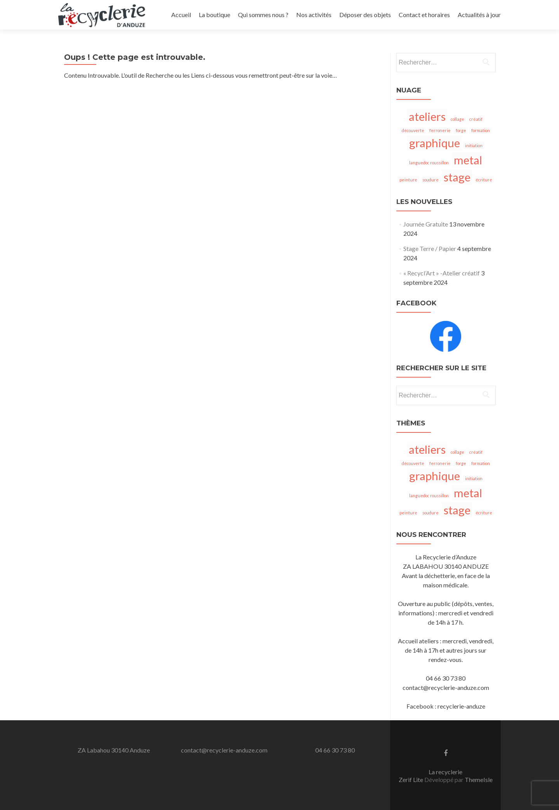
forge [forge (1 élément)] (461, 130)
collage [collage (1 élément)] (457, 119)
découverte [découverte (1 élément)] (413, 130)
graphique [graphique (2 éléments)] (434, 143)
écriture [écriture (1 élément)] (484, 179)
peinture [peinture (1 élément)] (408, 179)
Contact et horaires (424, 14)
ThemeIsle (479, 779)
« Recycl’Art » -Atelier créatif (441, 273)
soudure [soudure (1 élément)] (430, 179)
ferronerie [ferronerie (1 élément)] (440, 130)
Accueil (181, 14)
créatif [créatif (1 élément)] (476, 119)
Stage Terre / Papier (429, 248)
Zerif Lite (411, 779)
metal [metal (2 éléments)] (468, 160)
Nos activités (314, 14)
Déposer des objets (365, 14)
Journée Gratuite (425, 224)
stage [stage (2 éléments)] (457, 177)
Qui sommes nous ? (263, 14)
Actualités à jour (479, 14)
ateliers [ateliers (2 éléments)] (427, 116)
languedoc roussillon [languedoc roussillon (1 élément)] (429, 162)
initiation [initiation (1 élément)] (474, 145)
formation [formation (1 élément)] (480, 130)
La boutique (214, 14)
